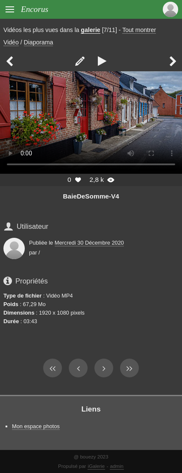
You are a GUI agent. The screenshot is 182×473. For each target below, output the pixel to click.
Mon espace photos (36, 426)
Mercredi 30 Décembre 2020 (89, 242)
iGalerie (96, 466)
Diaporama (38, 42)
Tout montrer (139, 29)
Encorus (34, 9)
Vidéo (11, 42)
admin (116, 466)
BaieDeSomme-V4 (91, 196)
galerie (90, 29)
